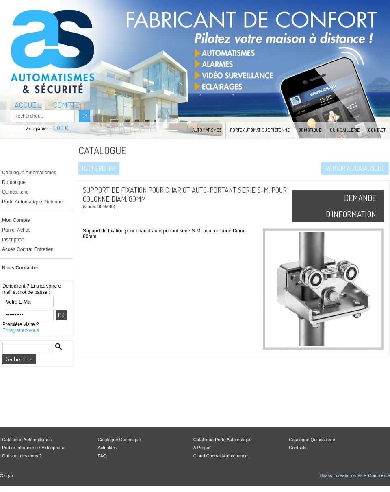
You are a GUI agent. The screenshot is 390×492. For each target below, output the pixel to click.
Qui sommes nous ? (22, 455)
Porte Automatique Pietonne (32, 202)
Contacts (297, 447)
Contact (377, 130)
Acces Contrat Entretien (28, 249)
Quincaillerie (345, 130)
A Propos (202, 447)
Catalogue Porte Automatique (222, 439)
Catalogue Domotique (119, 439)
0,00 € (60, 128)
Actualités (107, 447)
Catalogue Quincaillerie (312, 439)
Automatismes (206, 130)
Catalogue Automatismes (29, 172)
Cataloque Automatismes (27, 439)
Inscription (13, 240)
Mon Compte (16, 220)
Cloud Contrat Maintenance (220, 455)
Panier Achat (16, 230)
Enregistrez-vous (20, 330)
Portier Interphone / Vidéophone (33, 447)
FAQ (102, 455)
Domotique (309, 130)
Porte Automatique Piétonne (260, 130)
